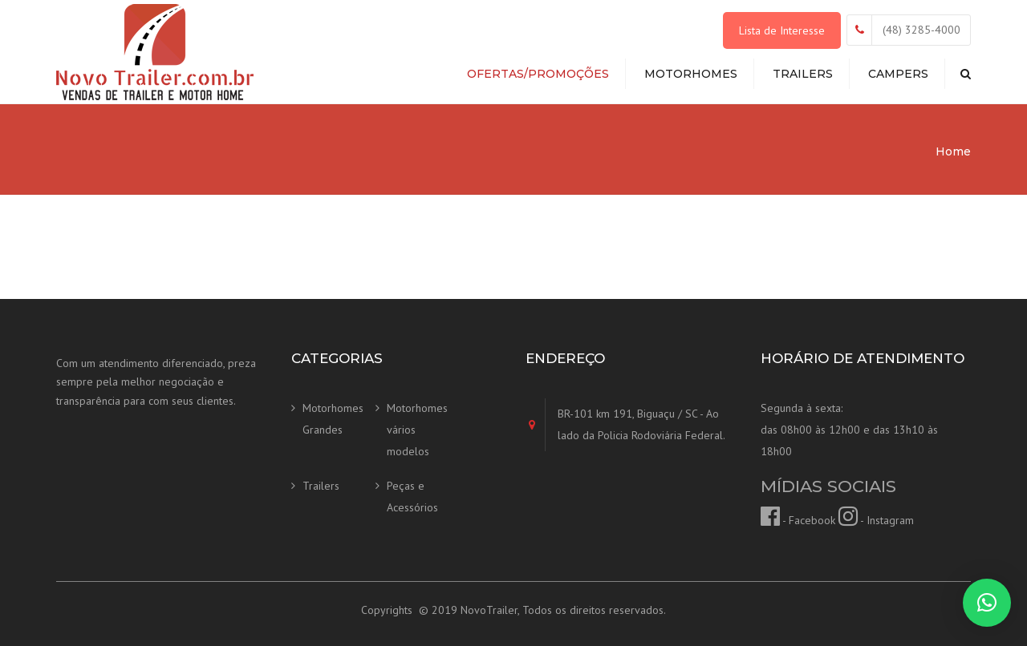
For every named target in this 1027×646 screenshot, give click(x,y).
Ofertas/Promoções (538, 74)
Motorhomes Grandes (332, 419)
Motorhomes (690, 74)
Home (953, 151)
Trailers (803, 74)
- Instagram (876, 520)
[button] (987, 603)
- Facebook (798, 520)
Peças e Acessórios (412, 496)
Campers (898, 74)
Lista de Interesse (782, 30)
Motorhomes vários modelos (417, 429)
